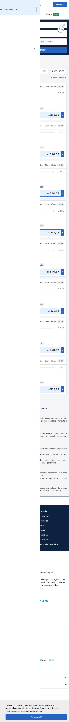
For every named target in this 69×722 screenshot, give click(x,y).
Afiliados (40, 530)
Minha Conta (9, 535)
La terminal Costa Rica (47, 544)
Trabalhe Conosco (12, 544)
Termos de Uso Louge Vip (15, 525)
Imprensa (7, 530)
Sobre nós (8, 511)
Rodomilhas (42, 535)
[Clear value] (31, 42)
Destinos (40, 525)
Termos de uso (10, 516)
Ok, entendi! (36, 717)
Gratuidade (41, 511)
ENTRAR (60, 4)
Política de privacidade (13, 520)
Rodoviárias (42, 520)
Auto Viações (43, 516)
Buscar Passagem (34, 50)
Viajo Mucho (42, 539)
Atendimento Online (12, 539)
